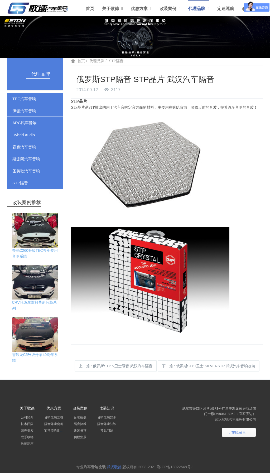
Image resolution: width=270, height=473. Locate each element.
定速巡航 (225, 8)
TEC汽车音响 (24, 98)
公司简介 (27, 417)
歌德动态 (27, 444)
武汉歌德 (114, 467)
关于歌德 (112, 9)
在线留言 (237, 432)
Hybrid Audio (23, 135)
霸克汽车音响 (24, 147)
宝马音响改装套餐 (56, 430)
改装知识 (106, 408)
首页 (90, 8)
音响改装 (80, 417)
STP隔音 (20, 183)
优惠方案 (141, 9)
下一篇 (208, 366)
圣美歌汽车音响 (26, 171)
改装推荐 (80, 430)
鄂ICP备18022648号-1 (176, 467)
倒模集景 (80, 437)
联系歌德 (27, 437)
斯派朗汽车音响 (26, 159)
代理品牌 (198, 9)
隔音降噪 (80, 424)
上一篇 (116, 366)
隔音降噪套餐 (53, 424)
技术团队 (27, 424)
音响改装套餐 (53, 417)
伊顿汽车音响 (24, 111)
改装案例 (170, 9)
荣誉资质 (27, 430)
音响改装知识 (106, 417)
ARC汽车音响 (24, 122)
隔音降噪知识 (106, 424)
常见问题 (106, 430)
